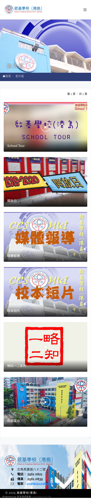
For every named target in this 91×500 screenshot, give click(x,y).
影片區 (20, 76)
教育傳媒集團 (24, 496)
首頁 (8, 76)
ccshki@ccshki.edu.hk (43, 484)
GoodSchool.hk (42, 496)
